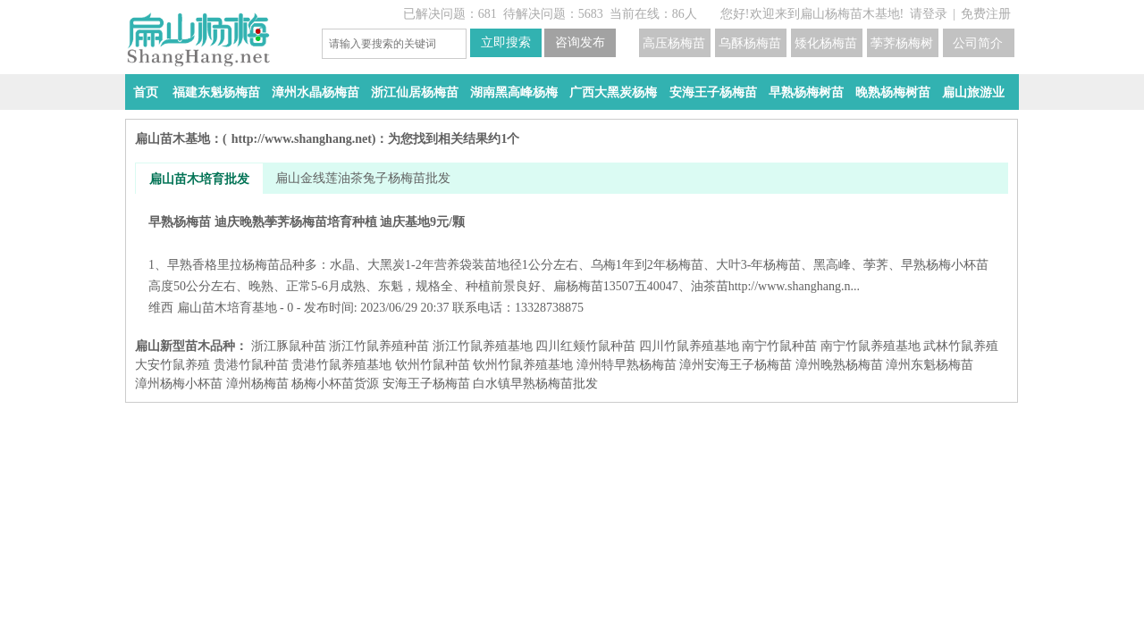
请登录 (928, 14)
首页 (145, 92)
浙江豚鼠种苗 (288, 346)
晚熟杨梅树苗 (892, 92)
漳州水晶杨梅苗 (315, 92)
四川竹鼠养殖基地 (689, 346)
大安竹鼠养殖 (172, 365)
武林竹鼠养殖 (960, 346)
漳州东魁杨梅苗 (929, 365)
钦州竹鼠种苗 (432, 365)
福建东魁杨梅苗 (216, 92)
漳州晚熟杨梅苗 (839, 365)
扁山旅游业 (973, 92)
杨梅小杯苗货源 (335, 383)
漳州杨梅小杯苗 (179, 383)
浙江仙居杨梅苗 (414, 92)
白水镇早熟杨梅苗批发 (535, 383)
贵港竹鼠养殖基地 (341, 365)
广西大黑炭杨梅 (613, 92)
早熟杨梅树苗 (806, 92)
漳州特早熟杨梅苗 (626, 365)
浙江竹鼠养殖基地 (483, 346)
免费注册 (986, 14)
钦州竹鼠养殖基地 (523, 365)
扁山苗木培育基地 (227, 307)
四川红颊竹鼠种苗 (585, 346)
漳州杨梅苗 (257, 383)
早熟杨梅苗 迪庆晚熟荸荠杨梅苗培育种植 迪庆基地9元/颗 (571, 254)
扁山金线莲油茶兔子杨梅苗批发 (362, 178)
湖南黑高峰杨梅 (514, 92)
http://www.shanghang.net (301, 139)
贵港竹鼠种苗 (251, 365)
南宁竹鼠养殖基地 (870, 346)
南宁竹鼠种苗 (779, 346)
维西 (160, 307)
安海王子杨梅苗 (713, 92)
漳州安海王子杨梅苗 (735, 365)
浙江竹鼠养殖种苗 (379, 346)
